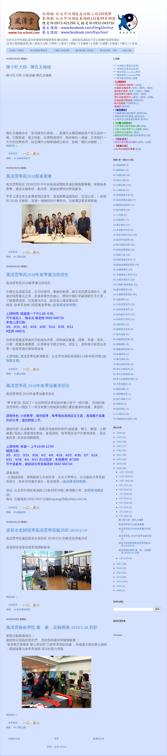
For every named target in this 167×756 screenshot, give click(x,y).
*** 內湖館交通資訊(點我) (126, 65)
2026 (119, 433)
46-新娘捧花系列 (121, 329)
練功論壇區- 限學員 (84, 50)
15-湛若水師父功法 (122, 234)
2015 (119, 572)
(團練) (147, 91)
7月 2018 (124, 494)
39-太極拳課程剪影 (122, 294)
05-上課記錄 (119, 190)
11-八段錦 (118, 215)
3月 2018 (124, 511)
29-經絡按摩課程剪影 (123, 264)
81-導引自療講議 (121, 374)
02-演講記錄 (119, 175)
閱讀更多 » (11, 145)
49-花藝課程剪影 (121, 339)
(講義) (151, 97)
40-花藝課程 (119, 299)
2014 (119, 577)
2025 (119, 437)
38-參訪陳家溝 (120, 289)
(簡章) (134, 88)
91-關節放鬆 (119, 389)
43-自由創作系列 (121, 314)
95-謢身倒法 (119, 409)
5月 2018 (124, 503)
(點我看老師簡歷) (64, 305)
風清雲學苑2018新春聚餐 (29, 176)
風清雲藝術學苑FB (38, 50)
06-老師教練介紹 (121, 195)
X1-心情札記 (119, 414)
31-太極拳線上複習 (122, 274)
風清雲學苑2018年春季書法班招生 (37, 274)
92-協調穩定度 (120, 394)
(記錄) (148, 142)
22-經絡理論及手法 (122, 259)
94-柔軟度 (118, 404)
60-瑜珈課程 (119, 354)
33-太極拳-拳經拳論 (123, 284)
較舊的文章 (98, 738)
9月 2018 (124, 485)
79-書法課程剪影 (121, 364)
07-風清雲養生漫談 (122, 200)
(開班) (142, 88)
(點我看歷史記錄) (142, 135)
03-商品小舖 (119, 180)
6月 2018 (124, 498)
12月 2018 (124, 472)
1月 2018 (124, 558)
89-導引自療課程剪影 (123, 379)
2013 (119, 581)
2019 (119, 463)
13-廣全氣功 (119, 225)
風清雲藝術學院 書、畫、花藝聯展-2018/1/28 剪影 (51, 627)
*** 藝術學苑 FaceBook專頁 (126, 75)
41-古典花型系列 (121, 304)
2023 (119, 446)
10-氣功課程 (119, 210)
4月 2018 (124, 507)
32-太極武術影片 (22, 158)
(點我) (139, 85)
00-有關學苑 (119, 165)
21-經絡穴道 (119, 254)
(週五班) (126, 106)
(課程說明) (138, 100)
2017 (119, 564)
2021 (119, 455)
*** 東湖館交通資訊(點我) (126, 68)
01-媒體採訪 (119, 170)
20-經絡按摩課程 (121, 249)
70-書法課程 (20, 373)
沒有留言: (13, 153)
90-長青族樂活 (120, 384)
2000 (119, 590)
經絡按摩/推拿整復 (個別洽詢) (130, 116)
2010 (119, 586)
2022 (119, 450)
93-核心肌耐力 (120, 399)
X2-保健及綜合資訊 (122, 418)
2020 (119, 459)
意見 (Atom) (60, 746)
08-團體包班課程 (121, 205)
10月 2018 (124, 480)
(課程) (143, 126)
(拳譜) (150, 88)
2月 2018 (124, 516)
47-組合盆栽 (119, 334)
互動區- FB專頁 (16, 50)
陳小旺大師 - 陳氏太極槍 (28, 67)
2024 (119, 441)
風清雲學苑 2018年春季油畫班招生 (38, 385)
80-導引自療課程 (121, 369)
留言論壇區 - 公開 (108, 50)
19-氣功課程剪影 (22, 609)
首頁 (56, 738)
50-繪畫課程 (20, 512)
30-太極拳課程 (120, 269)
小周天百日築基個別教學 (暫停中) (132, 119)
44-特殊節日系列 (121, 319)
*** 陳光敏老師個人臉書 (125, 78)
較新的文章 (14, 738)
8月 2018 (124, 489)
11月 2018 (124, 476)
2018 (119, 468)
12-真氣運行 (119, 219)
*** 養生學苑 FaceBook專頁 (126, 72)
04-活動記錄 (20, 256)
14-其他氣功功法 (121, 230)
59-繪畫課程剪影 (121, 349)
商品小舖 (127, 50)
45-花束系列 (119, 324)
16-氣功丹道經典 (121, 239)
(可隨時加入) (132, 103)
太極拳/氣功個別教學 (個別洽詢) (131, 113)
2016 (119, 568)
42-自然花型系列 (121, 309)
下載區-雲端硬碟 (61, 50)
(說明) (141, 142)
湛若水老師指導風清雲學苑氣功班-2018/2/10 (46, 530)
